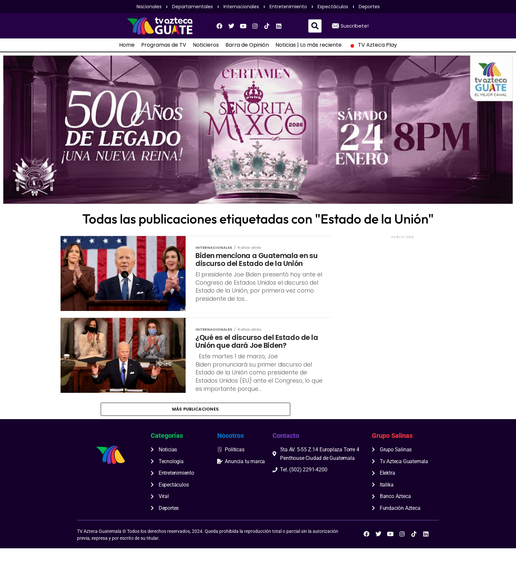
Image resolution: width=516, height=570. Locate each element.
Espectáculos (333, 6)
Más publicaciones (195, 430)
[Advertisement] (402, 281)
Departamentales (192, 6)
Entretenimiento (288, 6)
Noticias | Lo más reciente (308, 45)
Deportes (369, 6)
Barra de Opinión (247, 45)
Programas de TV (163, 45)
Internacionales (241, 6)
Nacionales (149, 6)
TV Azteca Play (372, 45)
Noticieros (206, 45)
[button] (315, 26)
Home (127, 45)
